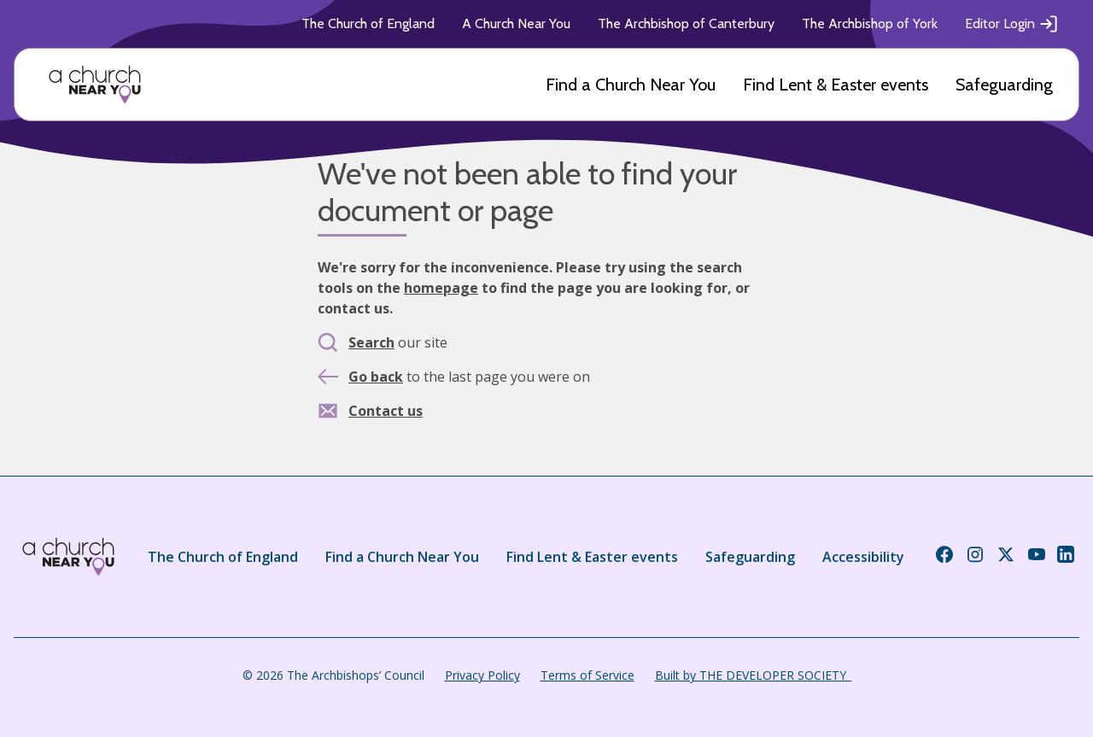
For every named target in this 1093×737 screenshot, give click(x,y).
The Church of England (368, 23)
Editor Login (1012, 24)
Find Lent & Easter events (835, 84)
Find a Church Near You (631, 84)
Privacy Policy (482, 675)
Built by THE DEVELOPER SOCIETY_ (753, 675)
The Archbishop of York (870, 23)
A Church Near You (516, 23)
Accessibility (863, 556)
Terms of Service (587, 675)
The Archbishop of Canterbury (686, 23)
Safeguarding (1004, 84)
